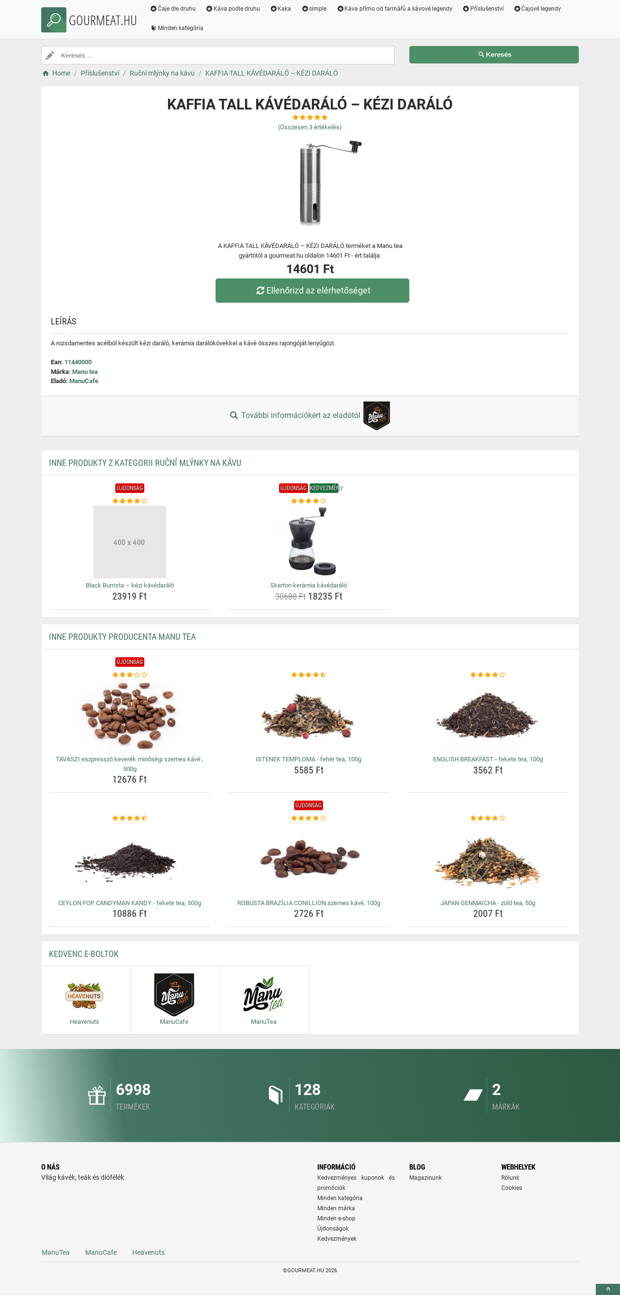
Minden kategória (176, 28)
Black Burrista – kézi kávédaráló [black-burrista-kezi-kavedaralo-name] (130, 585)
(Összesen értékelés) (310, 127)
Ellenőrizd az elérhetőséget (312, 290)
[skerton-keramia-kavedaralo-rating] (308, 501)
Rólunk (510, 1177)
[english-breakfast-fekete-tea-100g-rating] (488, 675)
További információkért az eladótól (310, 416)
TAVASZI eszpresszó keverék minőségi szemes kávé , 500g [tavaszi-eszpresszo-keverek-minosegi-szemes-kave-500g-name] (129, 763)
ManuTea (56, 1252)
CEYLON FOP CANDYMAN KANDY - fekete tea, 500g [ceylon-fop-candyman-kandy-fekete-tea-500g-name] (129, 903)
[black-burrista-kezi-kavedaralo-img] (130, 542)
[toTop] (608, 1289)
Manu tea (85, 371)
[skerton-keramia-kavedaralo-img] (308, 542)
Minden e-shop (336, 1218)
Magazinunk (425, 1177)
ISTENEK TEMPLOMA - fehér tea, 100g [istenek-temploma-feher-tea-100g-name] (308, 759)
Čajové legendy (537, 8)
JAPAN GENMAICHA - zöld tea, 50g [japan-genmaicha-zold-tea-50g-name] (487, 903)
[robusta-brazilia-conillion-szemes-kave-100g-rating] (308, 818)
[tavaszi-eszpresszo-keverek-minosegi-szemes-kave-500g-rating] (130, 675)
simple (313, 8)
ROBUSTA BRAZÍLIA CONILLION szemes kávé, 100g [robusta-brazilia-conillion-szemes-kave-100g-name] (308, 903)
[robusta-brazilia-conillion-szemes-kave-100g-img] (308, 859)
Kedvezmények (336, 1238)
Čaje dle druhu (173, 8)
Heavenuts (148, 1252)
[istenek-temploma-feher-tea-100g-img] (308, 715)
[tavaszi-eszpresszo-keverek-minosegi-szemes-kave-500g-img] (130, 715)
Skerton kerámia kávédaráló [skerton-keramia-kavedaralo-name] (308, 585)
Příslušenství (483, 8)
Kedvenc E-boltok (84, 954)
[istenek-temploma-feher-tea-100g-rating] (308, 675)
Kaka (281, 8)
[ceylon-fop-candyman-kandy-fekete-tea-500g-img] (130, 859)
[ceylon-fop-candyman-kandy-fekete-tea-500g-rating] (130, 818)
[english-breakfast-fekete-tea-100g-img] (488, 715)
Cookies (511, 1188)
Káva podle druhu (232, 8)
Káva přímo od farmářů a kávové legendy (394, 8)
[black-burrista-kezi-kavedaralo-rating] (130, 501)
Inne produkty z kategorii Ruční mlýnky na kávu (145, 463)
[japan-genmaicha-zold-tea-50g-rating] (488, 818)
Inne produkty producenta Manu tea (122, 637)
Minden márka (336, 1208)
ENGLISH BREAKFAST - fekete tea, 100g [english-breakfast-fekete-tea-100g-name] (488, 759)
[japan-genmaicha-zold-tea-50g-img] (488, 859)
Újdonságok (333, 1228)
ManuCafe (83, 381)
